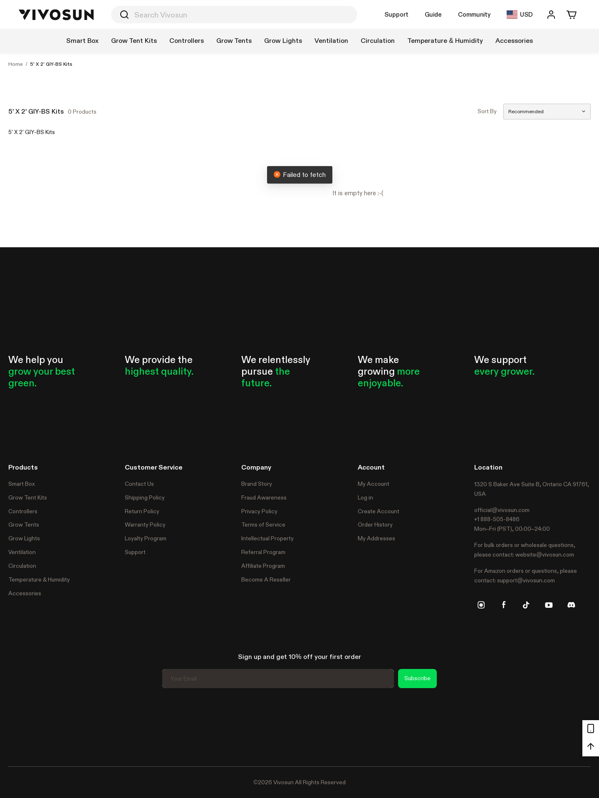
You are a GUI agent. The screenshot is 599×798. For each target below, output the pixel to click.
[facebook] (504, 605)
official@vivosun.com (502, 510)
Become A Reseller (266, 579)
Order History (375, 524)
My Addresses (376, 538)
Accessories (24, 593)
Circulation (22, 565)
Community (474, 14)
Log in (365, 497)
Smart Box (21, 483)
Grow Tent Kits (27, 497)
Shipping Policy (145, 497)
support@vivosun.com (526, 580)
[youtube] (549, 605)
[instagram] (481, 605)
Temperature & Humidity (39, 579)
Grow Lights (24, 538)
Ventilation (22, 552)
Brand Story (256, 483)
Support (396, 14)
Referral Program (263, 552)
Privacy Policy (259, 511)
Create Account (378, 511)
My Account (373, 483)
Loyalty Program (145, 538)
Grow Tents (23, 524)
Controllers (22, 511)
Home (15, 64)
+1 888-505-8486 (497, 519)
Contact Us (139, 483)
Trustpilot (20, 726)
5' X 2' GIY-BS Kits (51, 64)
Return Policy (142, 511)
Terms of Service (263, 524)
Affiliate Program (263, 565)
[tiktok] (526, 605)
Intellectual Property (267, 538)
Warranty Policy (145, 524)
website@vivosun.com (544, 554)
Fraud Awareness (264, 497)
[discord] (571, 605)
